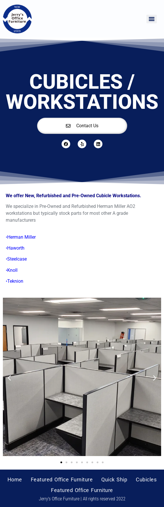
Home (14, 479)
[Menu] (151, 19)
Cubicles (146, 479)
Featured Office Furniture (62, 479)
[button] (9, 377)
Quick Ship (114, 479)
